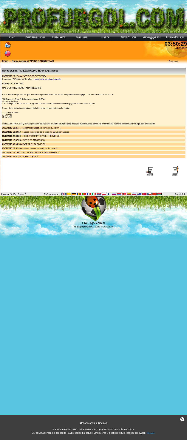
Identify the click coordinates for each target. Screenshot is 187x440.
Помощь (173, 61)
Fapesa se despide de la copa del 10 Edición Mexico (45, 132)
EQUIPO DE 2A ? (30, 156)
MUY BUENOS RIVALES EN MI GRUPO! (40, 152)
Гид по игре (81, 37)
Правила (105, 37)
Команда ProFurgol (175, 37)
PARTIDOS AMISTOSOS (33, 140)
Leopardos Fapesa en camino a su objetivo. (41, 128)
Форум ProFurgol (129, 37)
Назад (150, 174)
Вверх (174, 174)
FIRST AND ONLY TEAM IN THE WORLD (41, 136)
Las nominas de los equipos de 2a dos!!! (40, 148)
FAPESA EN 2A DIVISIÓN (34, 144)
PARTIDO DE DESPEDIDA (34, 76)
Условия (150, 433)
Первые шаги (58, 37)
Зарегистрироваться (35, 37)
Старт (12, 37)
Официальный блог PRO (152, 38)
